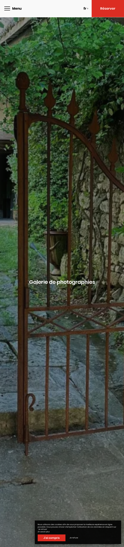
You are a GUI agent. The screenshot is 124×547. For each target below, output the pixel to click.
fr (85, 8)
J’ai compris (51, 538)
